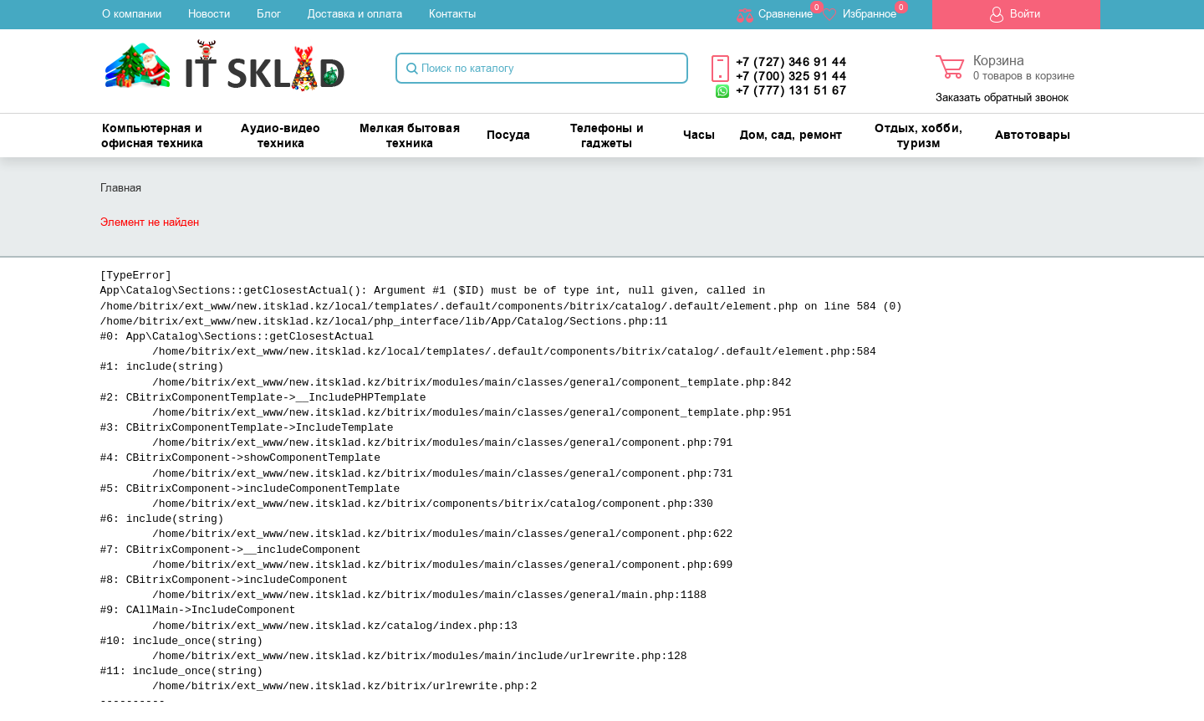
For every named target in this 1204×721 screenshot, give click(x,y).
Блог (269, 14)
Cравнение (785, 14)
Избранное (869, 14)
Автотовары (1032, 135)
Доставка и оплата (355, 14)
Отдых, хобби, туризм (918, 136)
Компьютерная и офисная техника (152, 136)
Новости (209, 14)
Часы (699, 135)
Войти (1025, 14)
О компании (131, 14)
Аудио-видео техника (280, 136)
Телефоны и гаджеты (607, 136)
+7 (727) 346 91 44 (791, 62)
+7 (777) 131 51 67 (791, 91)
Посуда (509, 135)
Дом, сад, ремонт (791, 135)
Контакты (452, 14)
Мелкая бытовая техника (409, 136)
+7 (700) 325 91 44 (791, 76)
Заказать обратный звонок (1002, 97)
